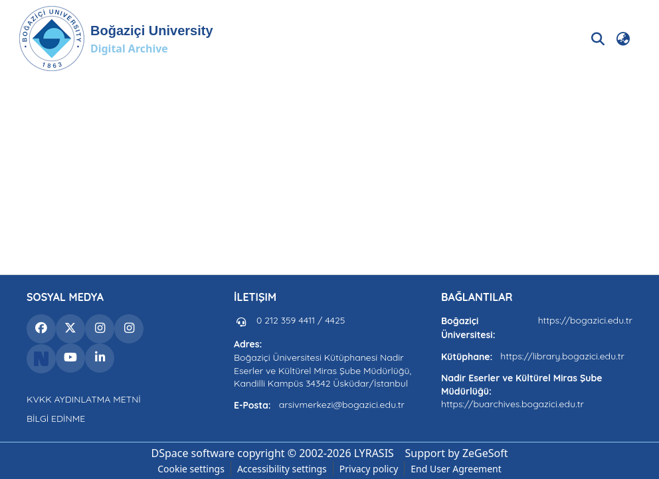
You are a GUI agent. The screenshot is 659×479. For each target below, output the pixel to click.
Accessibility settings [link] (282, 468)
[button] (116, 38)
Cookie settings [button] (191, 468)
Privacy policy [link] (369, 468)
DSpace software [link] (193, 453)
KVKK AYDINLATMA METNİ (84, 399)
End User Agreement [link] (456, 468)
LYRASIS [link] (374, 453)
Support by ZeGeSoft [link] (456, 453)
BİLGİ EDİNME (56, 419)
